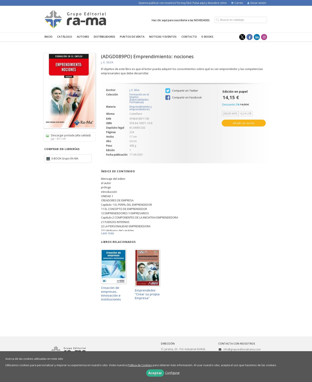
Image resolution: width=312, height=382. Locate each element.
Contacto (189, 37)
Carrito (237, 3)
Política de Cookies (140, 365)
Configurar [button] (172, 373)
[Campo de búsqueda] (240, 20)
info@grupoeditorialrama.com (242, 349)
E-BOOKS (207, 37)
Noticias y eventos (163, 37)
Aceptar (155, 373)
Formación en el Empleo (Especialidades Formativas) (139, 98)
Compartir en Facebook (183, 97)
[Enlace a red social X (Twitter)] (242, 37)
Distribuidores (104, 37)
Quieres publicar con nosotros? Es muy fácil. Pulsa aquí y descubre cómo (182, 3)
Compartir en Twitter (181, 91)
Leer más (107, 233)
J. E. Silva (107, 62)
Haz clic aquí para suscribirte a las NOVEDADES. (181, 20)
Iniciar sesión (256, 3)
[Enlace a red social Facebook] (250, 37)
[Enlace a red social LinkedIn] (257, 37)
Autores (83, 37)
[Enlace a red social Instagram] (264, 37)
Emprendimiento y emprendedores (140, 108)
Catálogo (64, 37)
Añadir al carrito (243, 123)
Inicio (48, 37)
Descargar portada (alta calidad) (68, 137)
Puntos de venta (132, 37)
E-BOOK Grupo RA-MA (64, 158)
